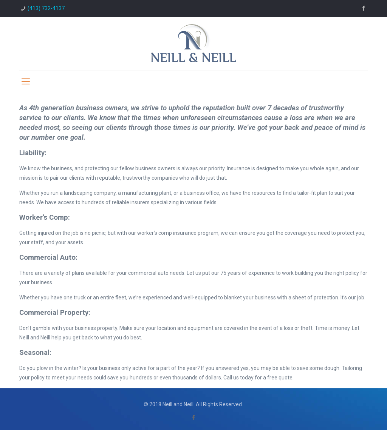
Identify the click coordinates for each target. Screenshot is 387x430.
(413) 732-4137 (46, 8)
